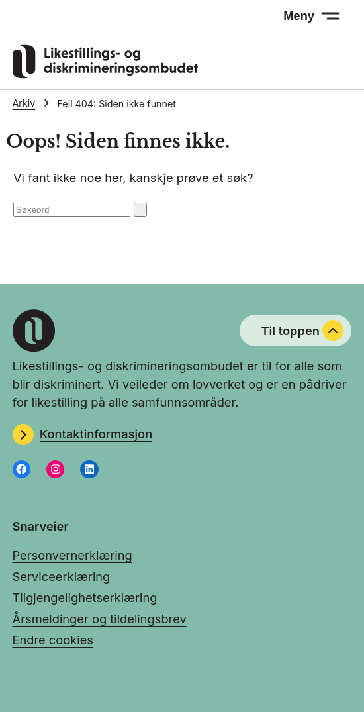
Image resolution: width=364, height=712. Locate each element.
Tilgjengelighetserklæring (85, 597)
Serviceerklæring (62, 576)
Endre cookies (53, 640)
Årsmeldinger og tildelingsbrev (100, 618)
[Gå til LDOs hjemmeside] (105, 74)
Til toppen (302, 330)
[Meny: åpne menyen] (311, 16)
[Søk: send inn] (140, 210)
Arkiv (24, 103)
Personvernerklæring (72, 555)
